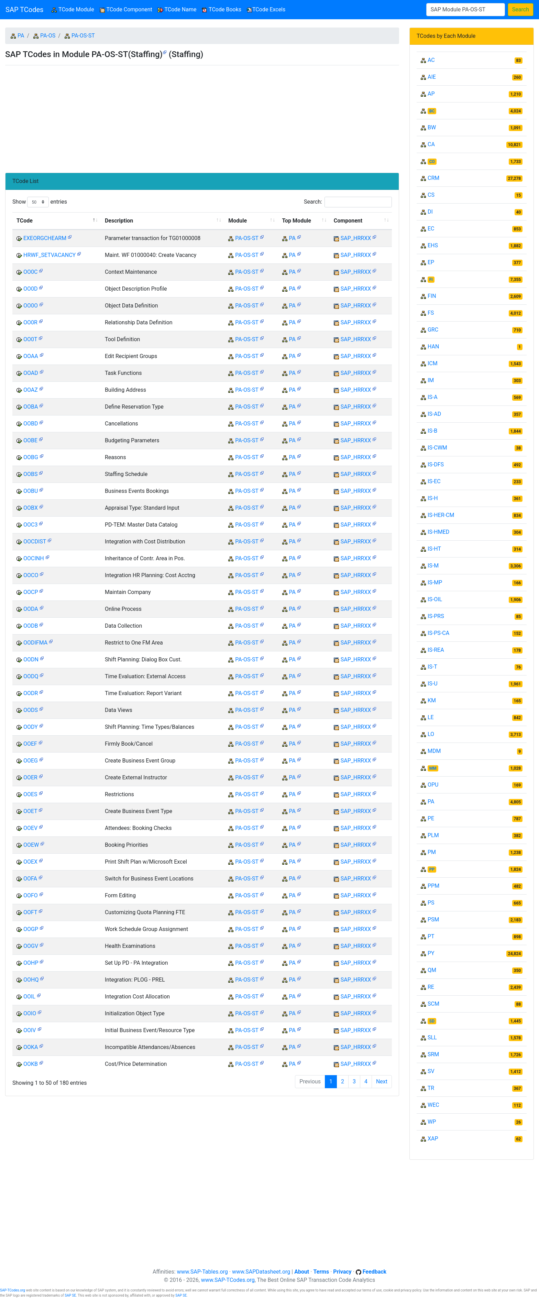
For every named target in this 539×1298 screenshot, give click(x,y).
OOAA (30, 356)
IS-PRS (436, 616)
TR (431, 1088)
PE (431, 818)
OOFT (30, 912)
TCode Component (126, 9)
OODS (30, 710)
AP (431, 93)
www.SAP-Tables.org (202, 1271)
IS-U (433, 683)
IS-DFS (436, 464)
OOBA (30, 406)
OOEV (30, 828)
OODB (30, 626)
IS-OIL (435, 599)
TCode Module (74, 9)
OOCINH (33, 558)
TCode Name (177, 9)
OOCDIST (34, 541)
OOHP (30, 963)
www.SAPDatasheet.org (261, 1271)
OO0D (30, 288)
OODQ (30, 676)
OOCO (30, 575)
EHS (433, 245)
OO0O (30, 305)
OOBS (30, 474)
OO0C (30, 272)
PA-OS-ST (83, 35)
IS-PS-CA (438, 633)
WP (432, 1121)
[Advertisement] (202, 116)
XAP (433, 1138)
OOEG (30, 760)
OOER (30, 777)
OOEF (30, 743)
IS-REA (436, 650)
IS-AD (434, 414)
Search (520, 9)
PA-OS (47, 35)
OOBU (30, 491)
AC (431, 60)
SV (431, 1071)
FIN (432, 296)
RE (431, 987)
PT (431, 936)
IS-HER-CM (441, 515)
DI (430, 211)
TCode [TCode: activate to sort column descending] (24, 220)
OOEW (31, 845)
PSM (433, 919)
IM (431, 380)
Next (381, 1081)
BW (432, 127)
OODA (30, 609)
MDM (434, 751)
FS (431, 313)
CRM (433, 178)
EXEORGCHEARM (44, 238)
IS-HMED (438, 532)
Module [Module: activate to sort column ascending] (237, 220)
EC (431, 228)
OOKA (30, 1047)
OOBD (30, 423)
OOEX (30, 861)
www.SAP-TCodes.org (228, 1280)
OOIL (29, 996)
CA (431, 144)
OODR (30, 693)
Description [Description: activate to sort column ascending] (119, 220)
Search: (348, 202)
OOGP (30, 929)
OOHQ (30, 979)
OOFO (30, 895)
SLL (432, 1037)
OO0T (30, 339)
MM (433, 768)
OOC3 (30, 524)
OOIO (29, 1013)
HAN (433, 346)
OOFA (30, 878)
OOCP (30, 592)
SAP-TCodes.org (12, 1290)
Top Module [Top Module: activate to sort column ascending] (296, 220)
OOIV (29, 1030)
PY (431, 953)
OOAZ (30, 390)
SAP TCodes (24, 10)
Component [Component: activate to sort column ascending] (348, 220)
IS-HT (434, 548)
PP (431, 869)
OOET (30, 811)
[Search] (465, 9)
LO (431, 734)
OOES (30, 794)
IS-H (433, 498)
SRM (433, 1054)
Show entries (39, 202)
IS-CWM (437, 447)
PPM (433, 886)
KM (432, 700)
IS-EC (434, 481)
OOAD (30, 373)
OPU (433, 784)
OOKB (30, 1064)
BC (432, 111)
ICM (433, 363)
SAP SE (70, 1295)
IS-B (432, 431)
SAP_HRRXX (356, 238)
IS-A (433, 397)
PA (21, 35)
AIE (432, 77)
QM (432, 970)
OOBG (30, 457)
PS (431, 902)
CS (431, 195)
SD (431, 1021)
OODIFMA (35, 642)
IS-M (433, 565)
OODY (30, 727)
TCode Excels (266, 9)
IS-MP (435, 582)
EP (431, 262)
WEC (433, 1105)
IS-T (432, 666)
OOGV (30, 946)
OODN (30, 659)
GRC (433, 329)
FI (431, 279)
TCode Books (221, 9)
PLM (433, 835)
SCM (433, 1003)
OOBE (30, 440)
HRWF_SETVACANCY (49, 255)
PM (432, 852)
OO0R (30, 322)
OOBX (30, 508)
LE (431, 717)
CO (432, 161)
